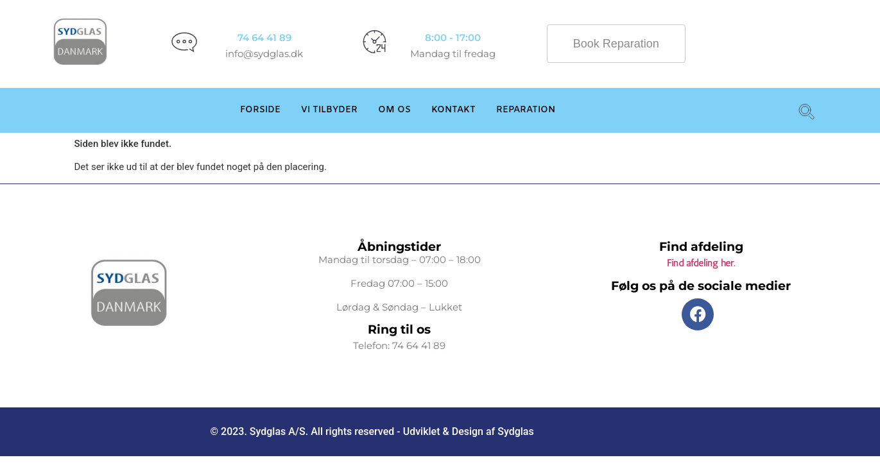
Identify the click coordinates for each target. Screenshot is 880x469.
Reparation (525, 110)
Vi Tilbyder (329, 110)
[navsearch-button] (804, 110)
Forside (260, 110)
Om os (394, 110)
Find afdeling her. (701, 263)
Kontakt (453, 110)
